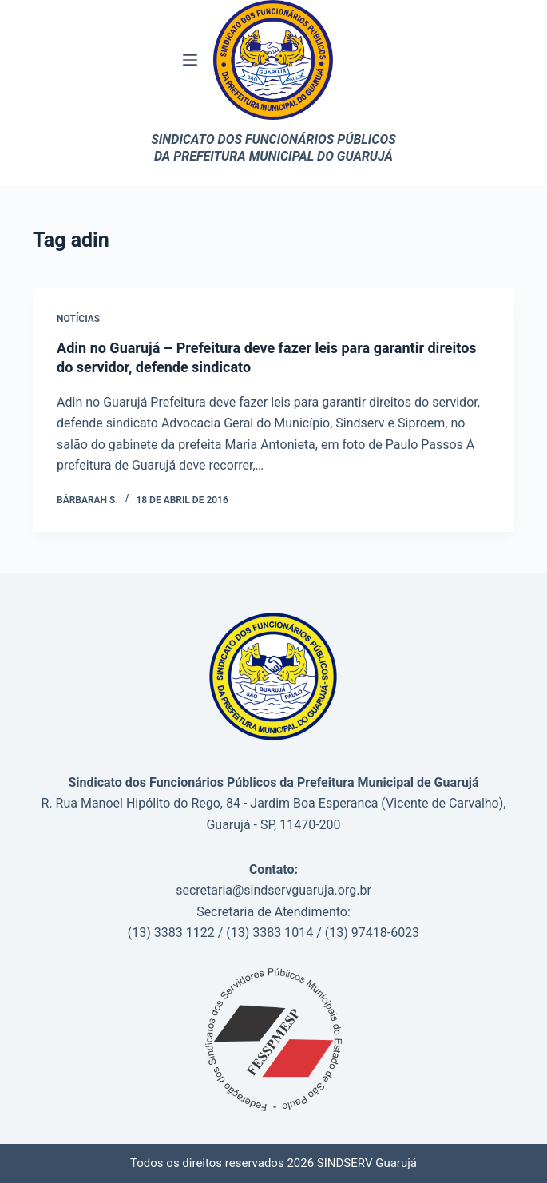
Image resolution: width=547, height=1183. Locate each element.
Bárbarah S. (87, 500)
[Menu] (190, 60)
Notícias (78, 318)
